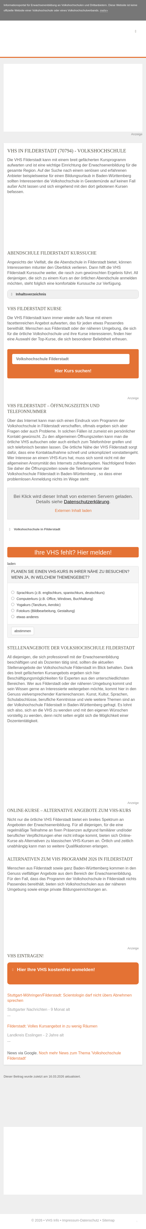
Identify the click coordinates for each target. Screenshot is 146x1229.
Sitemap (108, 1220)
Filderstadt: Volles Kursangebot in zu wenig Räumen (52, 1026)
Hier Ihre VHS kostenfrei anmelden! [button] (52, 969)
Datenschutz (89, 1220)
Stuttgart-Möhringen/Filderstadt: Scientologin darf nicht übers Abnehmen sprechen (69, 998)
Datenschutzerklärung (86, 501)
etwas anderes (28, 617)
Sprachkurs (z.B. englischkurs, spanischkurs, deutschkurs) (61, 593)
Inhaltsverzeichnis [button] (27, 294)
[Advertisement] (73, 98)
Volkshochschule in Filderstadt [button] (33, 529)
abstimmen (22, 631)
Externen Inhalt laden (73, 511)
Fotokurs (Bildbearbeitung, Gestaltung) (46, 611)
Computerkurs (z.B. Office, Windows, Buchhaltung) (55, 599)
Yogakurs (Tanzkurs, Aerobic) (39, 605)
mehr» (104, 10)
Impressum (70, 1220)
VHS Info (52, 1220)
